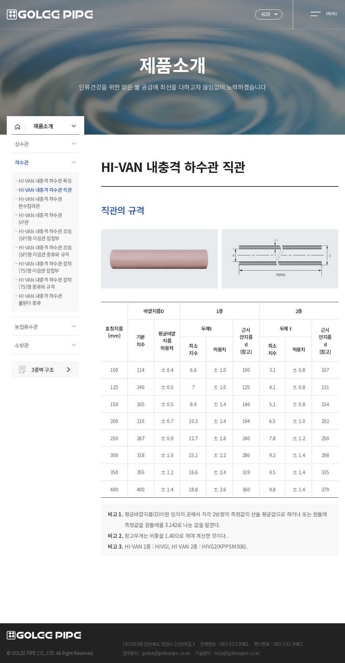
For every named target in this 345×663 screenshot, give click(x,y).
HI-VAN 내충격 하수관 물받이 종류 (40, 299)
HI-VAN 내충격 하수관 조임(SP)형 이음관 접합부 (45, 235)
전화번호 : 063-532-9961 (224, 643)
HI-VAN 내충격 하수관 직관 (45, 189)
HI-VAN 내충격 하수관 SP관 (40, 218)
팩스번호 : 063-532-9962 (278, 643)
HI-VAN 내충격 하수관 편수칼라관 (40, 202)
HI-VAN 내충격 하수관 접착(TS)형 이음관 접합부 (45, 267)
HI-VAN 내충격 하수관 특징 (45, 180)
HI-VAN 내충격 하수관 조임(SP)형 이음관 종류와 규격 (45, 251)
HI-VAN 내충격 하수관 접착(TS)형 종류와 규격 (45, 283)
